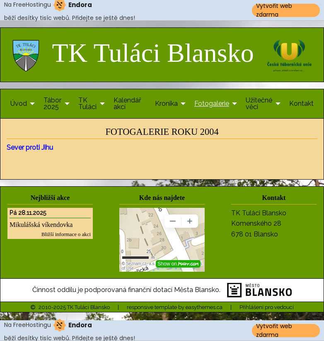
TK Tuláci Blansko (133, 53)
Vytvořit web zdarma (274, 10)
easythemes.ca (204, 307)
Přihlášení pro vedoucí (266, 307)
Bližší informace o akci (66, 234)
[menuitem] (20, 104)
